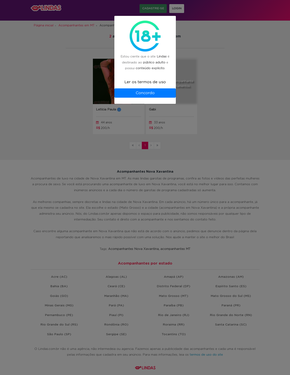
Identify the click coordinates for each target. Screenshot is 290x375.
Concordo (145, 93)
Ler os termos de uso (145, 82)
